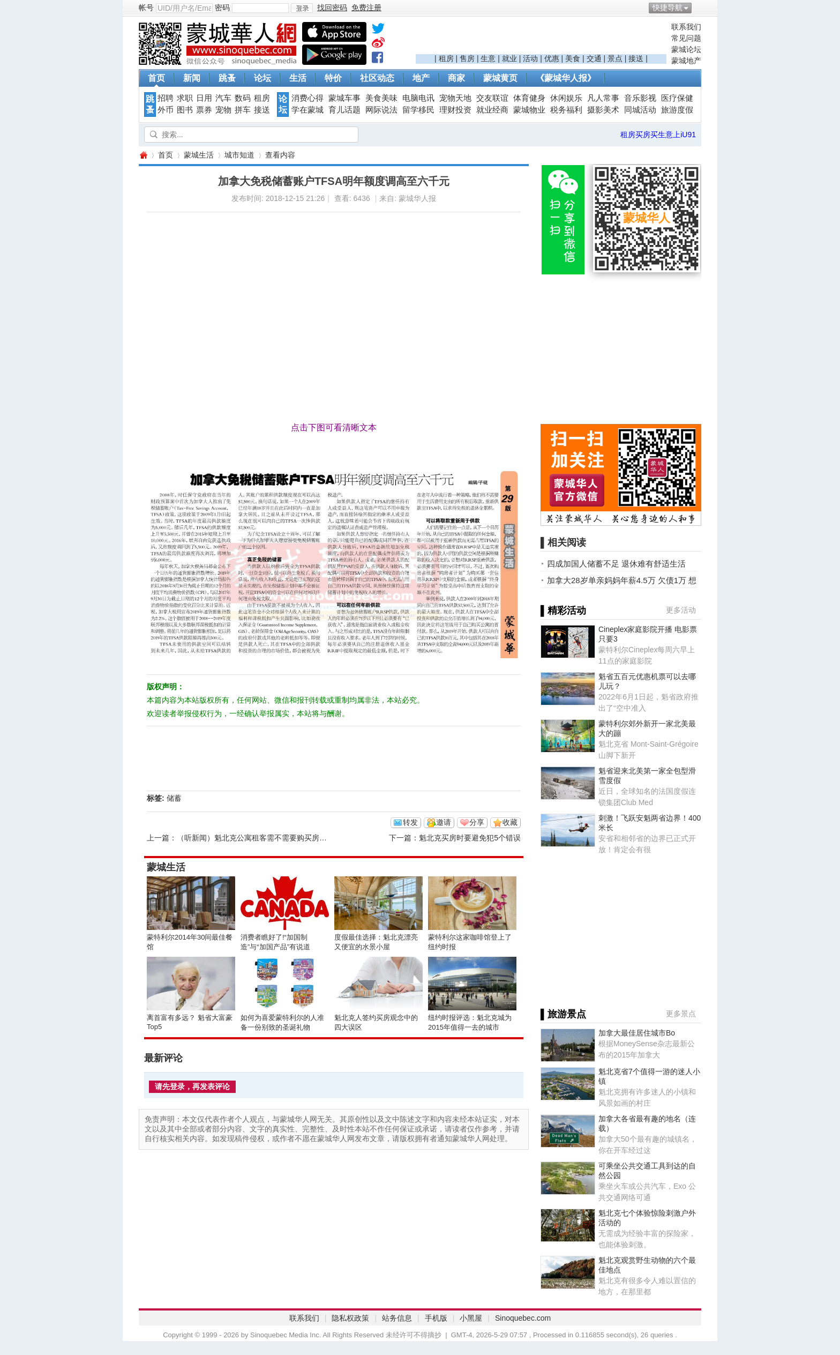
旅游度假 (677, 110)
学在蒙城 (307, 110)
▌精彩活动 (563, 610)
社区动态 (377, 78)
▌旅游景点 (563, 1014)
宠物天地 (455, 98)
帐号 (146, 7)
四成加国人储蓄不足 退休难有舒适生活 (616, 563)
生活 (297, 78)
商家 (456, 78)
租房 (446, 58)
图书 (185, 110)
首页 (156, 78)
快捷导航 (667, 7)
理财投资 (455, 110)
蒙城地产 (686, 60)
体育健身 (529, 98)
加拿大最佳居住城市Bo (636, 1033)
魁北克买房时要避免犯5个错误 (470, 837)
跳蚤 (227, 78)
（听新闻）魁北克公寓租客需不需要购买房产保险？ (263, 837)
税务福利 (566, 110)
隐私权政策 (350, 1318)
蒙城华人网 (143, 155)
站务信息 (397, 1318)
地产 (421, 78)
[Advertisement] (541, 38)
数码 (243, 98)
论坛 (262, 78)
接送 (635, 58)
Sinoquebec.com (523, 1318)
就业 (509, 58)
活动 (530, 58)
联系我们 (686, 27)
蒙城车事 (344, 98)
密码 (222, 7)
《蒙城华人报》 (566, 78)
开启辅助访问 (698, 7)
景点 (615, 58)
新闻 (191, 78)
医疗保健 (677, 98)
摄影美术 (603, 110)
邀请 (443, 822)
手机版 (436, 1318)
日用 (204, 98)
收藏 (510, 822)
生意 (488, 58)
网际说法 (381, 110)
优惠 (551, 58)
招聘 (166, 98)
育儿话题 (344, 110)
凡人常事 (603, 98)
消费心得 (307, 98)
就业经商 (492, 110)
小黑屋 (471, 1318)
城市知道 (239, 155)
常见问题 (686, 38)
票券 (204, 110)
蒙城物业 (529, 110)
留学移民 (418, 110)
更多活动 (681, 610)
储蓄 (174, 798)
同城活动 (640, 110)
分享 (476, 822)
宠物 (223, 110)
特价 (333, 78)
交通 (594, 58)
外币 (166, 110)
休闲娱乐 (566, 98)
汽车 (223, 98)
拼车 (243, 110)
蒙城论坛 (686, 49)
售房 (467, 58)
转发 (410, 822)
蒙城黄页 (500, 78)
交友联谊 (492, 98)
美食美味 (381, 98)
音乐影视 (640, 98)
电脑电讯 (418, 98)
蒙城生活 (199, 155)
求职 (185, 98)
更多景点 (681, 1013)
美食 (572, 58)
